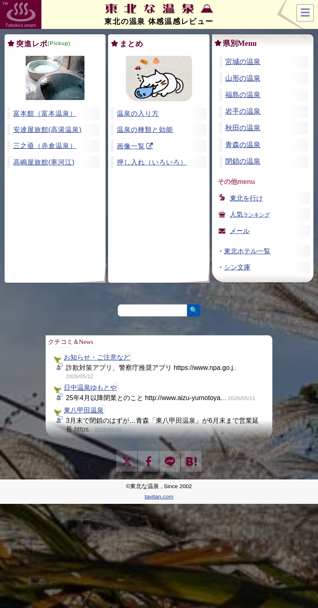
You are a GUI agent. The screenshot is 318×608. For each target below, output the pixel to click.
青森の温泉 (242, 145)
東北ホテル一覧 (247, 251)
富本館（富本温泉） (45, 113)
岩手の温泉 (242, 111)
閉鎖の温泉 (242, 161)
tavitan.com (159, 497)
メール (240, 230)
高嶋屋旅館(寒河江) (44, 162)
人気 (250, 214)
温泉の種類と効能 (145, 129)
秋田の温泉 (242, 128)
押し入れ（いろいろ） (152, 162)
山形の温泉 (242, 78)
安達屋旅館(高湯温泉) (47, 129)
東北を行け (246, 198)
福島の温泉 (242, 95)
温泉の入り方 (138, 113)
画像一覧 (131, 146)
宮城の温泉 (242, 62)
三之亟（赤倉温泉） (45, 145)
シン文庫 (237, 267)
